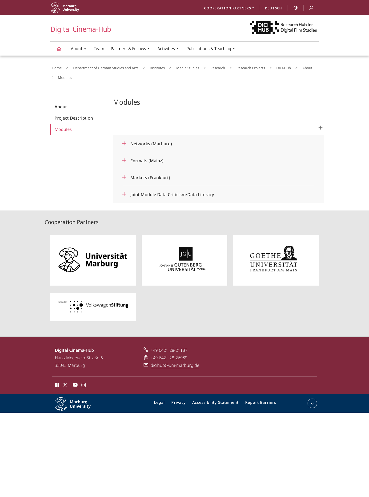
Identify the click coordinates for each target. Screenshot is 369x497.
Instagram (84, 373)
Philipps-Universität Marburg (78, 395)
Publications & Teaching (212, 49)
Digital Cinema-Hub (61, 51)
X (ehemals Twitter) (64, 372)
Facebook (56, 373)
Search (308, 7)
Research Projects (223, 66)
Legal (165, 392)
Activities (169, 49)
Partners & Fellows (132, 49)
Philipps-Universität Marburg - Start (75, 11)
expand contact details (312, 390)
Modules (63, 117)
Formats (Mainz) (147, 148)
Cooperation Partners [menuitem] (230, 8)
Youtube (75, 373)
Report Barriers (259, 392)
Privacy (183, 392)
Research (195, 66)
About (80, 49)
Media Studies (170, 66)
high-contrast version (293, 7)
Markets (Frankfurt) (150, 165)
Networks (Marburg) (151, 131)
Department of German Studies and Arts (99, 66)
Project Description (74, 105)
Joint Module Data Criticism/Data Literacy (172, 182)
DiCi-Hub (250, 66)
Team (98, 48)
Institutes (145, 66)
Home (55, 66)
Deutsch (273, 8)
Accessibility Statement (217, 392)
